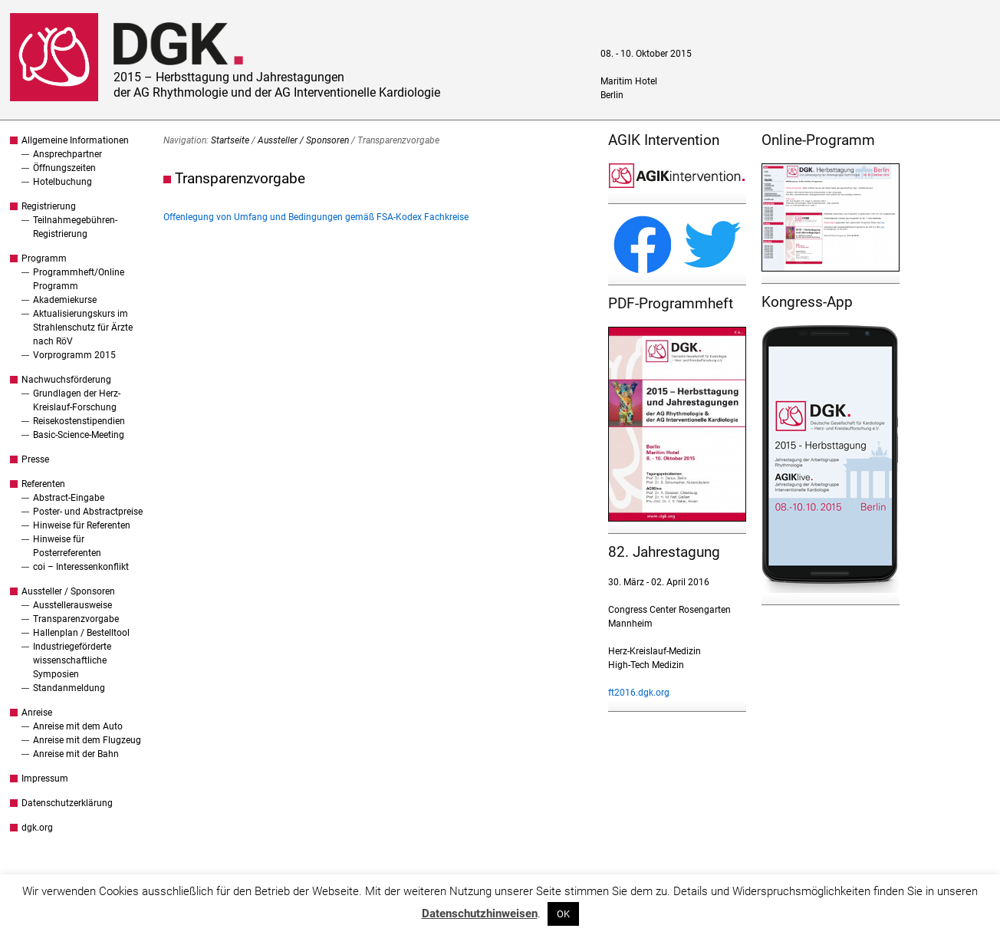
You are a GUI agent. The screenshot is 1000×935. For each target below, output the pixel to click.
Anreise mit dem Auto (78, 726)
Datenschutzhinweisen (480, 913)
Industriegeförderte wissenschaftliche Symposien (72, 660)
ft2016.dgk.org (638, 692)
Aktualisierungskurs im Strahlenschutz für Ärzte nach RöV (83, 327)
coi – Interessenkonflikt (81, 566)
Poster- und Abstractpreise (88, 511)
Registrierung (48, 206)
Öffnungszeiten (64, 168)
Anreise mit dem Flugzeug (87, 740)
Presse (35, 459)
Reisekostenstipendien (79, 421)
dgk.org (37, 827)
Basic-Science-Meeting (78, 435)
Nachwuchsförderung (66, 379)
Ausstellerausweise (72, 605)
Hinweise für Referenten (81, 525)
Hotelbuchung (62, 181)
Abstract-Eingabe (68, 497)
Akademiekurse (65, 300)
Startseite (230, 140)
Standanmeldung (69, 688)
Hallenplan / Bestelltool (81, 632)
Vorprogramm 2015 (74, 355)
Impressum (44, 778)
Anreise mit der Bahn (76, 754)
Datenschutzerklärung (67, 803)
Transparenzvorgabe (76, 619)
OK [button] (563, 914)
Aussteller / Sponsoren (68, 591)
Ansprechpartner (67, 154)
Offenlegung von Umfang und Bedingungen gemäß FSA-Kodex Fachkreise (316, 217)
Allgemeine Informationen (75, 140)
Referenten (43, 484)
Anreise (36, 712)
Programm (44, 258)
